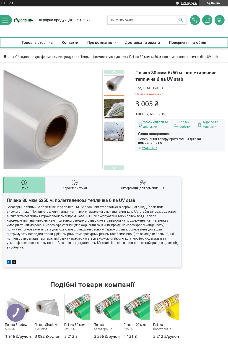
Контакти (70, 42)
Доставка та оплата (142, 42)
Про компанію (99, 42)
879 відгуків (189, 3)
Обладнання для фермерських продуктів (46, 57)
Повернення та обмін (187, 42)
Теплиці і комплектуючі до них (103, 57)
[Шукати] (180, 20)
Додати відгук (220, 20)
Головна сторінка (37, 42)
